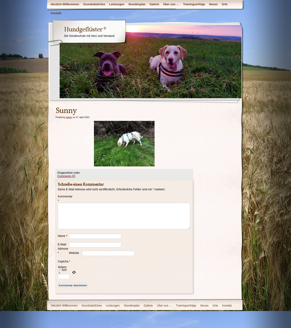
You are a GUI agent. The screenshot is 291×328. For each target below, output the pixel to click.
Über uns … (171, 4)
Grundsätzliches (94, 4)
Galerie (154, 4)
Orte (225, 4)
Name (62, 235)
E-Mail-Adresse (63, 249)
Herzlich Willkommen (65, 4)
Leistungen (116, 4)
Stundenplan (137, 4)
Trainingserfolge (194, 4)
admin (69, 117)
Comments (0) (66, 176)
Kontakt (56, 13)
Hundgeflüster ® (85, 29)
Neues (213, 4)
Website (74, 253)
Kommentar (63, 198)
